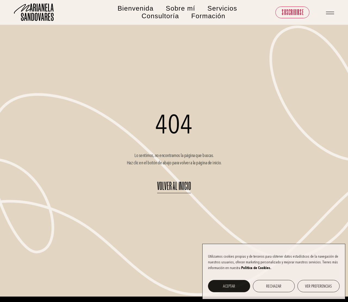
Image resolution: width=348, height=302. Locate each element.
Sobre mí (180, 8)
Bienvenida (135, 8)
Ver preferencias (318, 286)
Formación (208, 16)
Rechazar (273, 286)
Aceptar (229, 286)
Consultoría (160, 16)
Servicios (222, 8)
